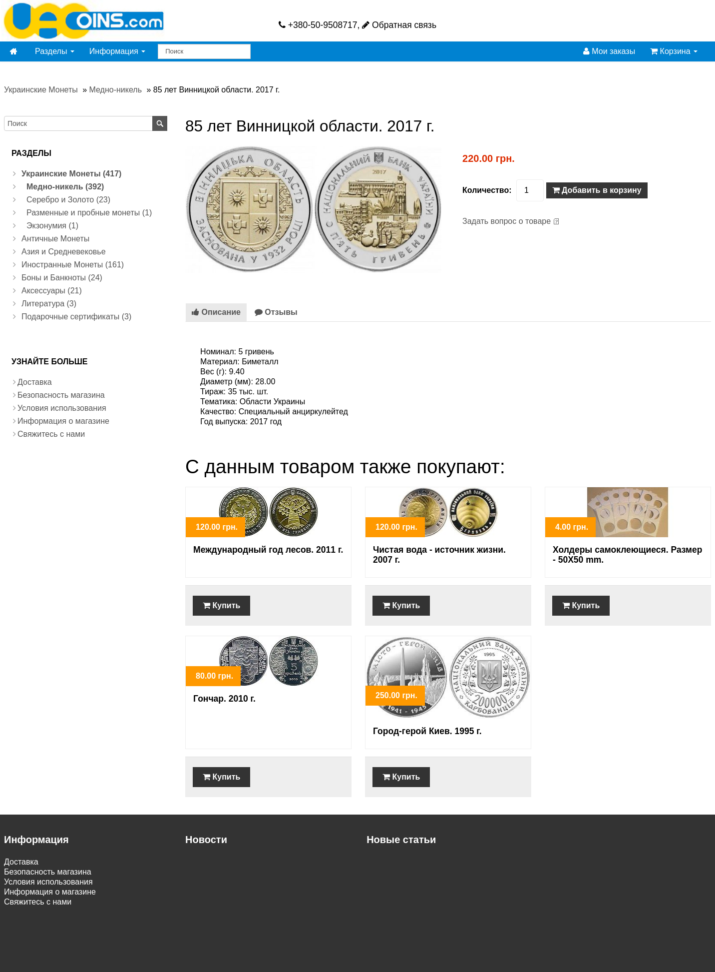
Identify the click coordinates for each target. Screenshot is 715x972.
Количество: (487, 190)
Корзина (674, 51)
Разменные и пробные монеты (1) (89, 212)
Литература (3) (48, 303)
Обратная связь (399, 25)
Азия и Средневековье (63, 251)
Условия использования (61, 408)
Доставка (34, 382)
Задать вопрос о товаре (506, 221)
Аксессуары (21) (51, 290)
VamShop (338, 963)
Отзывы (276, 312)
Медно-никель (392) (65, 186)
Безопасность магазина (61, 395)
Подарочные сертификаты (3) (76, 316)
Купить (221, 605)
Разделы (54, 51)
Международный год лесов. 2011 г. (268, 550)
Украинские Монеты (41, 89)
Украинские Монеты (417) (71, 173)
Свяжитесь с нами (51, 434)
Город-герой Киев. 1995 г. (427, 731)
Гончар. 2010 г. (224, 699)
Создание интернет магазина (413, 963)
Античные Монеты (55, 238)
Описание (216, 312)
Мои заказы (609, 51)
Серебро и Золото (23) (68, 199)
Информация (117, 51)
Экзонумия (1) (52, 225)
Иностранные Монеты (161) (72, 264)
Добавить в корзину (597, 190)
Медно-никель (115, 89)
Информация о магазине (63, 421)
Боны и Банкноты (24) (61, 277)
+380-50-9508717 (318, 25)
